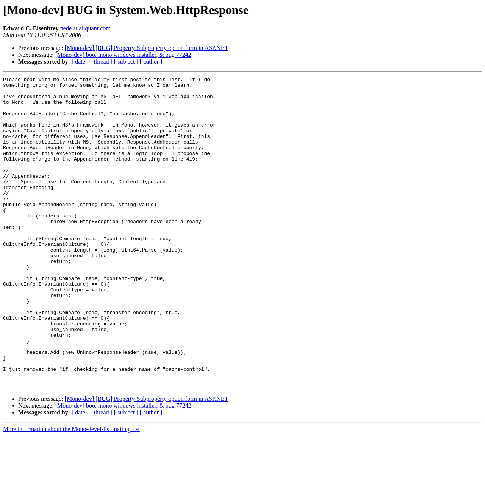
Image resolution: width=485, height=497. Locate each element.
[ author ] (151, 61)
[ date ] (80, 61)
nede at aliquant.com (85, 28)
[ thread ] (101, 61)
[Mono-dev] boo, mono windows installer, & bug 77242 (123, 55)
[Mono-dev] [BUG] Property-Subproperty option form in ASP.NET (146, 48)
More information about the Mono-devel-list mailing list (71, 490)
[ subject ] (126, 61)
